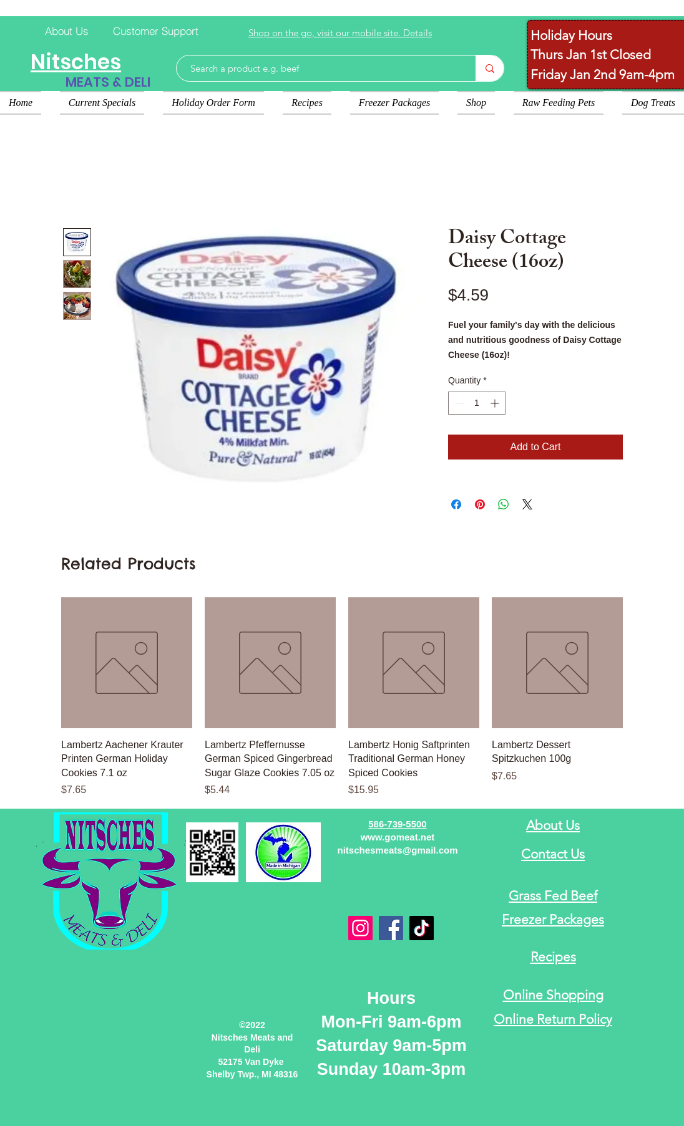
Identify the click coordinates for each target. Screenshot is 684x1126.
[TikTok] (421, 928)
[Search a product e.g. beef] (319, 68)
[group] (342, 697)
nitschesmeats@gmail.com (397, 850)
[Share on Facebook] (456, 504)
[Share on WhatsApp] (503, 504)
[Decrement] (458, 403)
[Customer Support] (155, 30)
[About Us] (66, 30)
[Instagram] (360, 928)
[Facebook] (391, 928)
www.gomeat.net (398, 837)
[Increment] (496, 403)
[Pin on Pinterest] (479, 504)
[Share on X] (527, 504)
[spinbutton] (477, 403)
